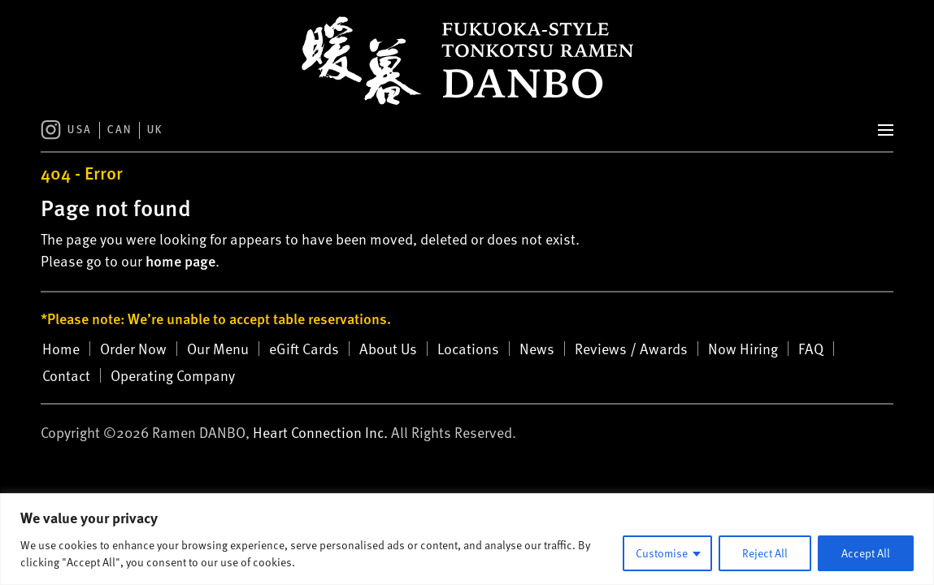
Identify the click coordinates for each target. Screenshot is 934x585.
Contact (66, 375)
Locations (468, 348)
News (536, 348)
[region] (467, 539)
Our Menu (218, 348)
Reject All (765, 553)
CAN (119, 130)
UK (155, 130)
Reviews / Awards (631, 348)
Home (61, 348)
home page (180, 260)
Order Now (133, 348)
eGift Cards (304, 348)
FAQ (810, 348)
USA (80, 130)
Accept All (865, 553)
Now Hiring (743, 348)
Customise (662, 553)
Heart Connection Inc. (320, 432)
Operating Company (173, 375)
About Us (388, 348)
